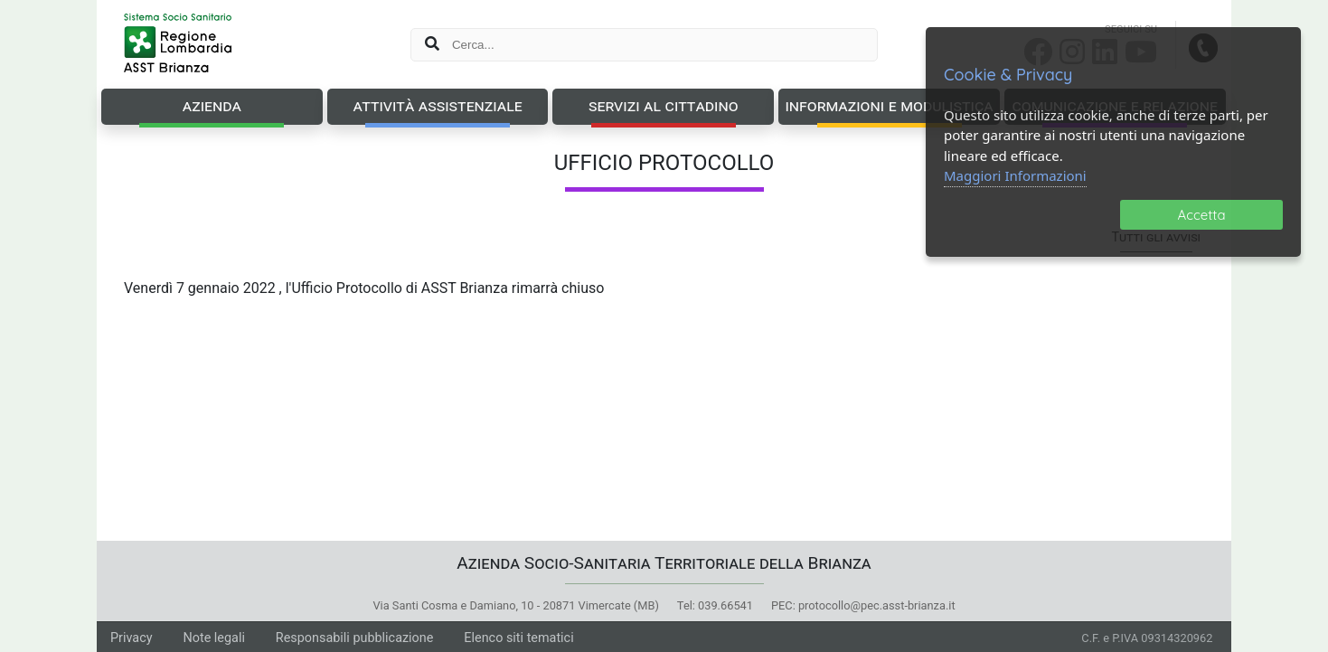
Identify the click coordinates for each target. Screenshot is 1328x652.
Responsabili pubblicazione (355, 638)
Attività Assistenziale (438, 105)
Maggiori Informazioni (1015, 175)
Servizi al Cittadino (664, 105)
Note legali (213, 638)
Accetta (1202, 214)
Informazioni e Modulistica (889, 105)
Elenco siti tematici (518, 638)
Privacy (131, 638)
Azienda (212, 105)
